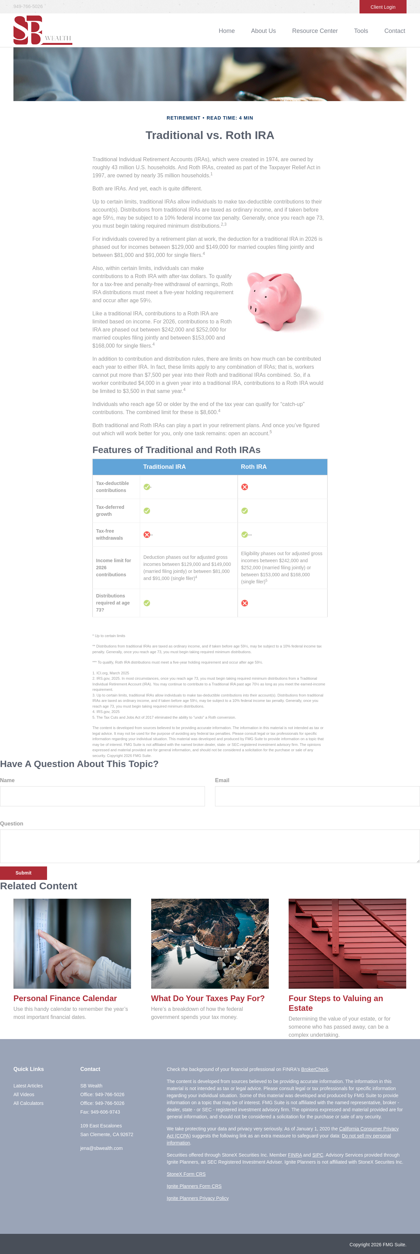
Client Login (383, 7)
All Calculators (28, 1103)
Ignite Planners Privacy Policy (197, 1198)
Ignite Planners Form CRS (194, 1186)
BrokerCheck (315, 1069)
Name (7, 780)
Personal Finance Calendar (65, 998)
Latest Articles (28, 1085)
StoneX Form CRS (186, 1174)
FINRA (295, 1155)
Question (11, 823)
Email (222, 780)
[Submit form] (23, 873)
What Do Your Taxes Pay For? (208, 998)
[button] (273, 31)
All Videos (23, 1094)
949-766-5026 (28, 6)
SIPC (317, 1155)
